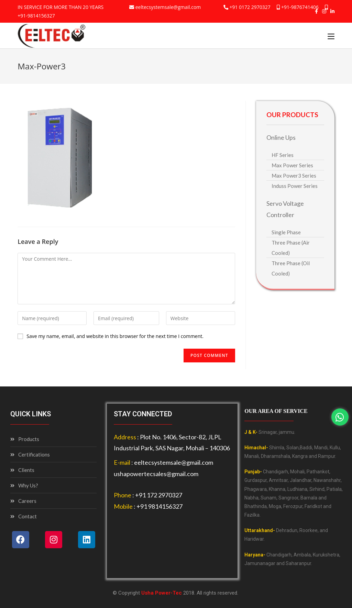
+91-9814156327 (36, 15)
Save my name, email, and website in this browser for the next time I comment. (115, 336)
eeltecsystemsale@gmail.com (168, 7)
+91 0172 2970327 (249, 7)
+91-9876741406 (300, 7)
